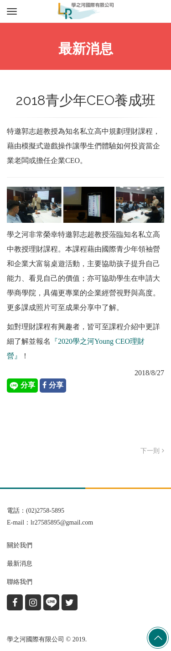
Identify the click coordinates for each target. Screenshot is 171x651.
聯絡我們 (19, 581)
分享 (22, 385)
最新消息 (19, 563)
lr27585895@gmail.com (62, 522)
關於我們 (19, 545)
